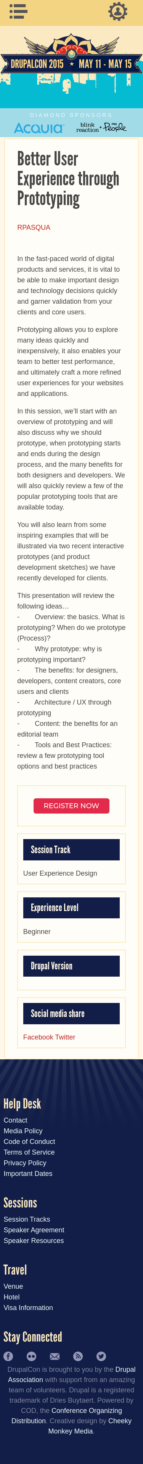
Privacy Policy (24, 1163)
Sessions (20, 1203)
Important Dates (27, 1173)
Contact (15, 1120)
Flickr (31, 1356)
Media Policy (22, 1131)
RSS (78, 1356)
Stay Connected (32, 1337)
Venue (13, 1286)
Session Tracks (26, 1219)
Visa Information (28, 1308)
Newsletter (54, 1356)
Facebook (38, 1037)
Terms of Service (29, 1152)
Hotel (11, 1297)
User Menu (120, 11)
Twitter (65, 1037)
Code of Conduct (29, 1141)
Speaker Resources (33, 1241)
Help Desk (22, 1104)
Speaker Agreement (33, 1230)
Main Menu (22, 11)
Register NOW (72, 806)
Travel (15, 1270)
